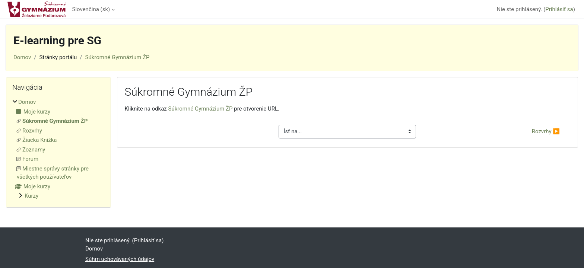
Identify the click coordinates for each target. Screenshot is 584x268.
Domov (22, 57)
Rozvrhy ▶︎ (546, 131)
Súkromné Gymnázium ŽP (117, 57)
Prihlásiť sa (559, 9)
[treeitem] (58, 149)
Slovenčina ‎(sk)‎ (91, 9)
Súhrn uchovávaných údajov (119, 259)
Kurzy (31, 195)
